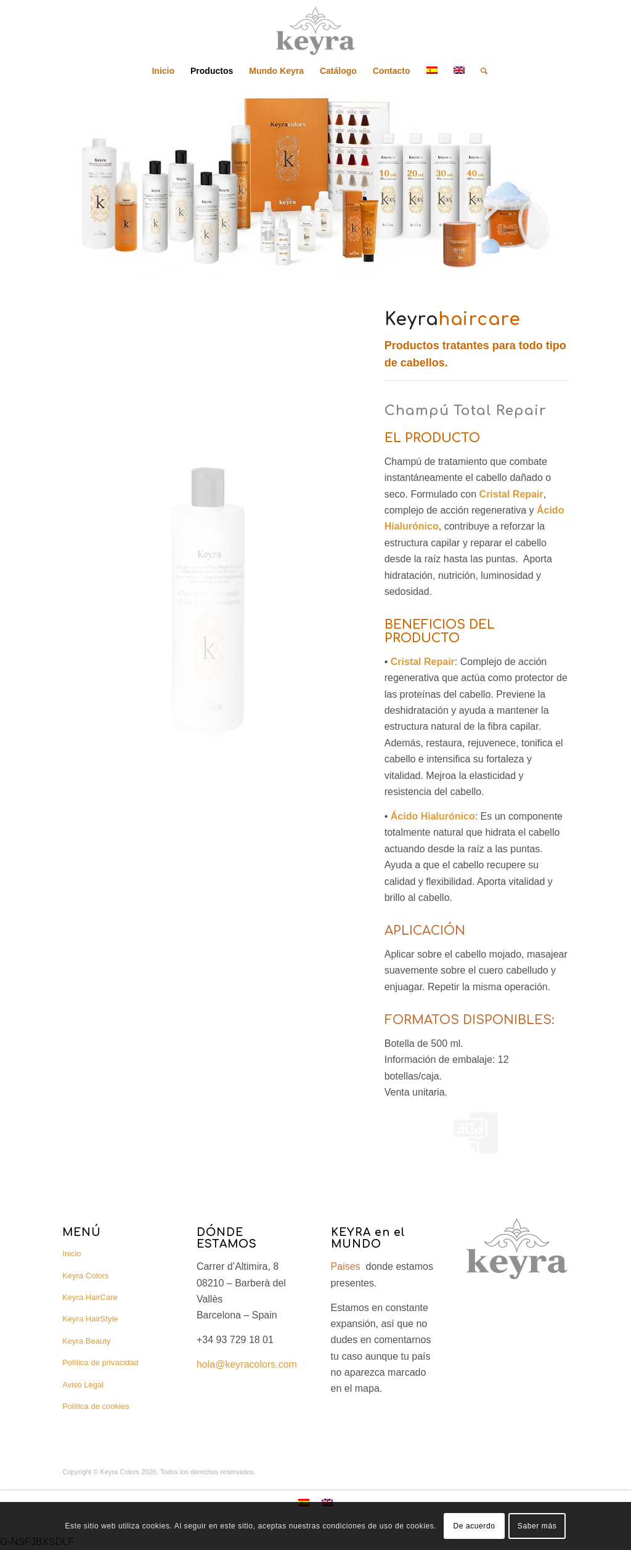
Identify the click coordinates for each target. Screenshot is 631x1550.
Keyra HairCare (90, 1297)
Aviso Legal (83, 1384)
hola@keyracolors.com (247, 1364)
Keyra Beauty (86, 1341)
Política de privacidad (100, 1362)
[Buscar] (480, 70)
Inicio (71, 1253)
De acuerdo (474, 1526)
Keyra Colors (85, 1275)
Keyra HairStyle (90, 1318)
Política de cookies (95, 1406)
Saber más (537, 1526)
